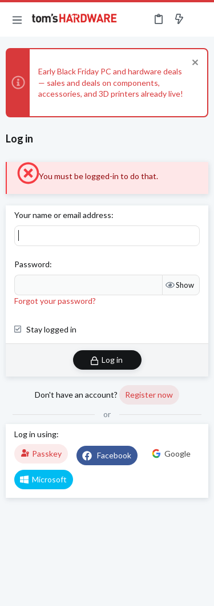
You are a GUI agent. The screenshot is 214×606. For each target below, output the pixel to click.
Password (32, 264)
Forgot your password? (55, 301)
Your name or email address (62, 215)
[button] (17, 19)
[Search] (198, 19)
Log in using (35, 434)
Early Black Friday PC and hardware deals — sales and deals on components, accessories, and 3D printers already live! (110, 82)
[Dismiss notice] (194, 64)
